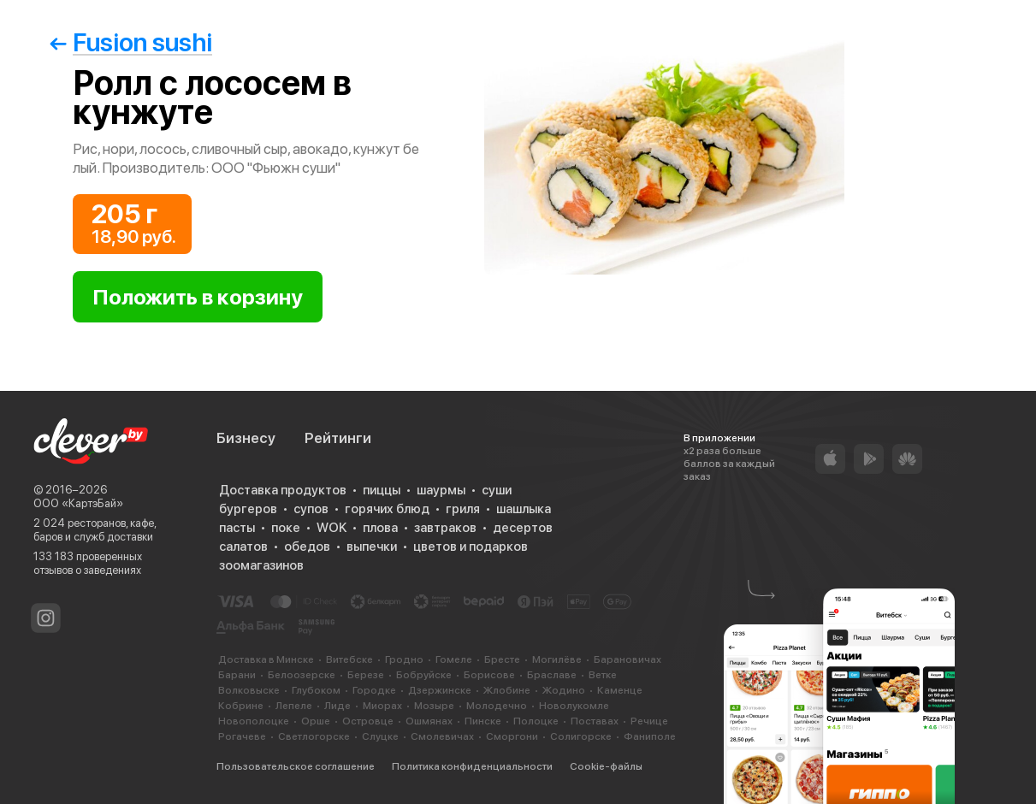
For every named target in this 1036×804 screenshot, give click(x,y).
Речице (649, 721)
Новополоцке (253, 721)
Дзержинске (439, 690)
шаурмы (441, 490)
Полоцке (536, 721)
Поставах (595, 721)
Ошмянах (429, 721)
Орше (315, 721)
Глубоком (316, 690)
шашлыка (523, 509)
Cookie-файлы (606, 766)
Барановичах (627, 659)
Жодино (563, 690)
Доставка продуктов (282, 490)
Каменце (619, 690)
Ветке (603, 675)
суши (497, 490)
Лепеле (293, 706)
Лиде (337, 706)
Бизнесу (245, 437)
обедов (307, 546)
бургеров (248, 509)
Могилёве (557, 659)
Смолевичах (442, 736)
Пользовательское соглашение (295, 766)
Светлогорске (314, 736)
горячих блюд (387, 509)
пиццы (381, 490)
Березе (365, 675)
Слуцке (380, 736)
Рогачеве (242, 736)
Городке (374, 690)
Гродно (404, 659)
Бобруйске (424, 675)
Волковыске (249, 690)
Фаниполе (650, 736)
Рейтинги (338, 437)
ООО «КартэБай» (78, 503)
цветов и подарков (470, 546)
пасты (237, 527)
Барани (237, 675)
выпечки (371, 546)
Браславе (552, 675)
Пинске (483, 721)
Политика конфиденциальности (472, 766)
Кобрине (240, 706)
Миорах (382, 706)
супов (311, 509)
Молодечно (496, 706)
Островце (368, 721)
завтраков (445, 527)
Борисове (489, 675)
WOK (331, 527)
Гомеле (453, 659)
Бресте (502, 659)
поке (285, 527)
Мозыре (434, 706)
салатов (243, 546)
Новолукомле (574, 706)
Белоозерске (301, 675)
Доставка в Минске (266, 659)
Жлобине (506, 690)
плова (380, 527)
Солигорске (581, 736)
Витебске (349, 659)
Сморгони (512, 736)
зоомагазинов (261, 565)
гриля (463, 509)
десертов (523, 527)
